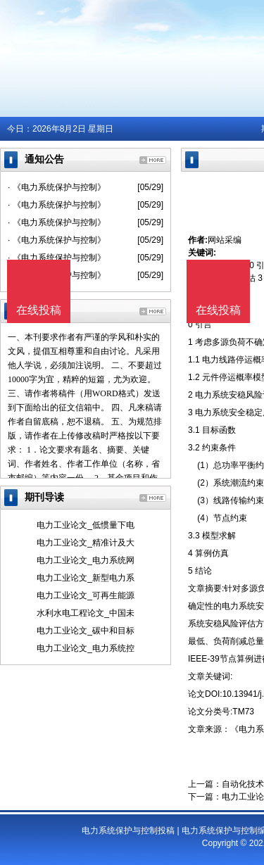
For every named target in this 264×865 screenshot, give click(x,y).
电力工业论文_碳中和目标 (85, 631)
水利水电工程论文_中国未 (85, 613)
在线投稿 (218, 310)
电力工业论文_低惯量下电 (85, 525)
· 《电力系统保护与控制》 (57, 187)
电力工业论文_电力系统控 (85, 648)
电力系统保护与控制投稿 (128, 830)
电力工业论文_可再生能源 (85, 595)
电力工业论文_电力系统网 (85, 560)
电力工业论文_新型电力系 (85, 578)
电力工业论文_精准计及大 (85, 543)
